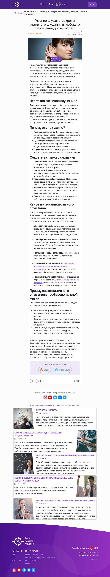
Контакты (16, 560)
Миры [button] (43, 4)
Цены (27, 563)
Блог (51, 4)
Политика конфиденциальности (40, 557)
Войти (92, 4)
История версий (32, 560)
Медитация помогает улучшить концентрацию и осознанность (54, 266)
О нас (14, 557)
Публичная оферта (34, 554)
